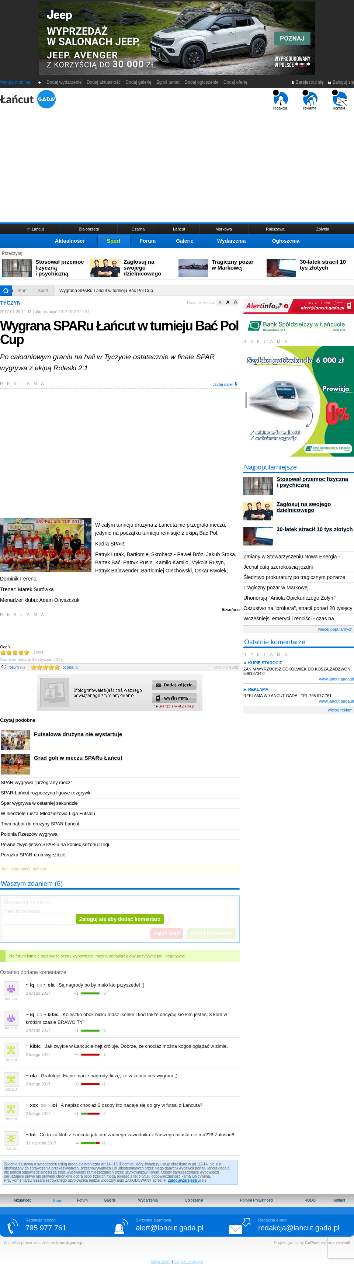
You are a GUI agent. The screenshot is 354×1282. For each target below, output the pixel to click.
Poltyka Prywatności (256, 1200)
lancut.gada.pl (69, 1242)
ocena (70, 667)
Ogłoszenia (286, 241)
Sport (114, 241)
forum (16, 667)
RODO (310, 1200)
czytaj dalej (225, 384)
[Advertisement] (177, 165)
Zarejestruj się (307, 82)
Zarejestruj (191, 1180)
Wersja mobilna (15, 82)
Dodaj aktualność (103, 82)
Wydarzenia (231, 241)
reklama (309, 100)
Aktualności (69, 241)
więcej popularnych (335, 629)
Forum (148, 241)
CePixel (312, 1242)
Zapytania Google (188, 1262)
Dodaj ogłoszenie (201, 82)
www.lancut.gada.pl (336, 679)
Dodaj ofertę (235, 82)
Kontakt (339, 1200)
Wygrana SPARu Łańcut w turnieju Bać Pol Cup (106, 290)
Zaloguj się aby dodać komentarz (119, 919)
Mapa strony (161, 1262)
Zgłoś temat (168, 82)
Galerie (184, 241)
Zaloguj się (340, 82)
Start (22, 290)
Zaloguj (174, 1180)
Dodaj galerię (138, 82)
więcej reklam (340, 710)
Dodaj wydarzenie (64, 82)
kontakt (339, 100)
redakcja (280, 100)
